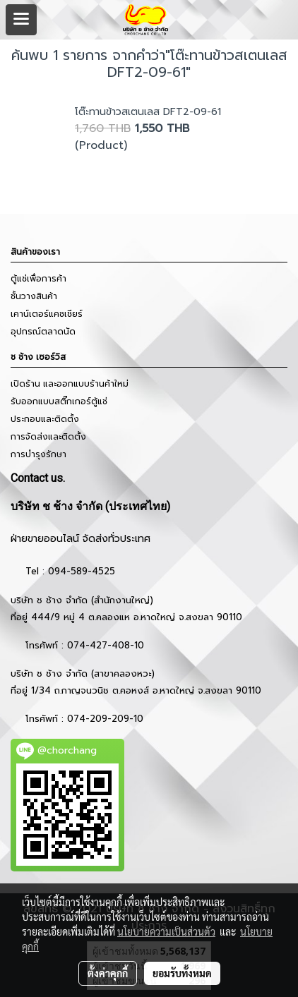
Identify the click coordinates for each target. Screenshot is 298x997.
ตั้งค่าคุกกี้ (108, 973)
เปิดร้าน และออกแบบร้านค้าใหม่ (70, 383)
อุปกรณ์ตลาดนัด (43, 331)
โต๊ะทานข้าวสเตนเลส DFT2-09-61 (148, 111)
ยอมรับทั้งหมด (182, 973)
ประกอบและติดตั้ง (45, 419)
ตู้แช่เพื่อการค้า (38, 278)
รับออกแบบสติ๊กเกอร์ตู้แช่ (59, 401)
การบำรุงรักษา (38, 454)
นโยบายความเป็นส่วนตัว (166, 931)
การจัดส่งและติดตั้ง (48, 436)
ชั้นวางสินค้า (34, 296)
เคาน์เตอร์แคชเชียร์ (47, 314)
